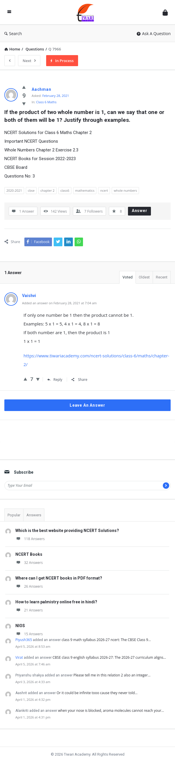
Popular (14, 515)
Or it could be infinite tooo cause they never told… (97, 692)
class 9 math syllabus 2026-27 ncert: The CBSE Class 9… (106, 639)
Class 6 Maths (46, 102)
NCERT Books (28, 554)
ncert (104, 190)
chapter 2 (47, 190)
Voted (127, 277)
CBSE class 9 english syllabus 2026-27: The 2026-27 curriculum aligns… (109, 657)
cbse (31, 190)
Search (13, 33)
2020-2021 (14, 190)
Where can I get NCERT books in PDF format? (58, 578)
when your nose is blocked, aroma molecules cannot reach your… (111, 710)
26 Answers (29, 586)
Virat (19, 657)
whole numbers (125, 190)
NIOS (20, 625)
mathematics (85, 190)
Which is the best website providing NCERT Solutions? (67, 530)
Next (29, 60)
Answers (33, 515)
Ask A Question (154, 33)
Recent (161, 277)
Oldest (144, 277)
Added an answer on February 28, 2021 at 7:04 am (59, 303)
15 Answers (29, 633)
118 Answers (30, 538)
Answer (139, 210)
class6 (64, 190)
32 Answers (29, 562)
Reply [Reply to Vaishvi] (54, 379)
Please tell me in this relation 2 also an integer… (112, 675)
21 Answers (29, 610)
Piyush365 (23, 639)
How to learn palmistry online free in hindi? (56, 602)
